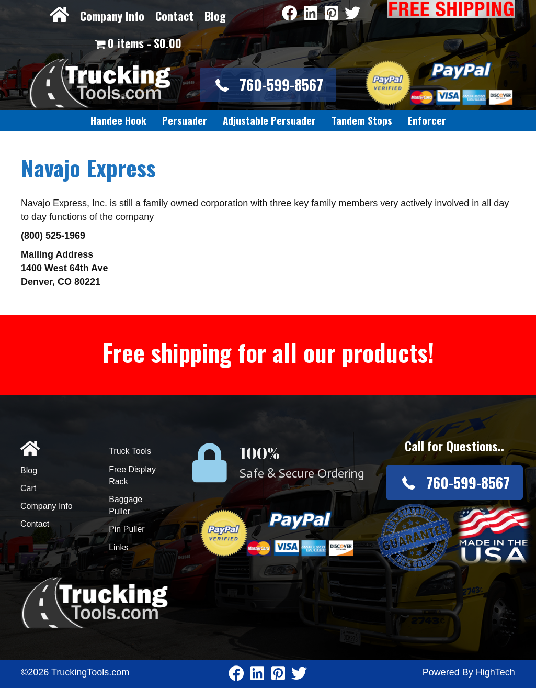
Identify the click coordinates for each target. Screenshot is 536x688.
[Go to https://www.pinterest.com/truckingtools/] (331, 14)
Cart (28, 488)
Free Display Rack (132, 475)
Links (118, 547)
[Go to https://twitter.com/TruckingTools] (352, 14)
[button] (268, 85)
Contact (174, 15)
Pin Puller (126, 529)
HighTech (495, 672)
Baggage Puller (125, 505)
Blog (215, 15)
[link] (118, 120)
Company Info (112, 15)
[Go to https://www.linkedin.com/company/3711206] (310, 14)
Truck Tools (130, 451)
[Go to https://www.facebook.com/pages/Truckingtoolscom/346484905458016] (290, 14)
